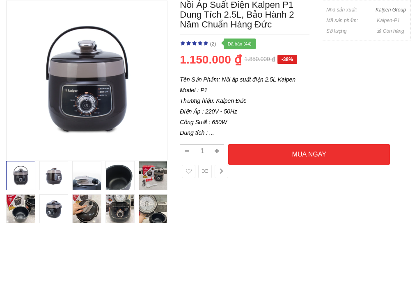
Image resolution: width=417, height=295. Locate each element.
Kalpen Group (391, 10)
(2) (213, 44)
